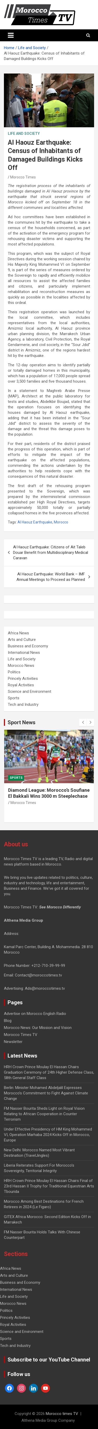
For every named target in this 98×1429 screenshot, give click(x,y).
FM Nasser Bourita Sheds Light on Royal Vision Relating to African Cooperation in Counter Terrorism (44, 1114)
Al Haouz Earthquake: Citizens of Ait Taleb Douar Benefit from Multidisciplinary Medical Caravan (50, 552)
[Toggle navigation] (11, 35)
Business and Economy (28, 646)
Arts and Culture (22, 639)
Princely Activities (23, 678)
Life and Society (24, 133)
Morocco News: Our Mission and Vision (38, 1027)
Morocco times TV (62, 1413)
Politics (14, 672)
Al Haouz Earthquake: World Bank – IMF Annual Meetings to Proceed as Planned (50, 577)
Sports (13, 698)
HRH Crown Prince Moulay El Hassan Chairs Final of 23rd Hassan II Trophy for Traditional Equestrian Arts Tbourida (49, 1186)
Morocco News (21, 665)
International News (24, 652)
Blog (7, 1020)
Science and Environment (29, 691)
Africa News (18, 633)
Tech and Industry (23, 704)
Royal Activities (21, 685)
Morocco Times (23, 177)
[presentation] (83, 722)
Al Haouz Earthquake (35, 522)
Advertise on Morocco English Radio (35, 1013)
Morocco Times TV (20, 1034)
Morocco (61, 522)
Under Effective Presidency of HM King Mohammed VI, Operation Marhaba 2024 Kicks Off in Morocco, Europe (48, 1134)
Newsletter (13, 1041)
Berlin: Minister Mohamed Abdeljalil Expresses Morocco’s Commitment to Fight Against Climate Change (46, 1093)
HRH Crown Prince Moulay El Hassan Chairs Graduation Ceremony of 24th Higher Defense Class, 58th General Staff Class (49, 1072)
